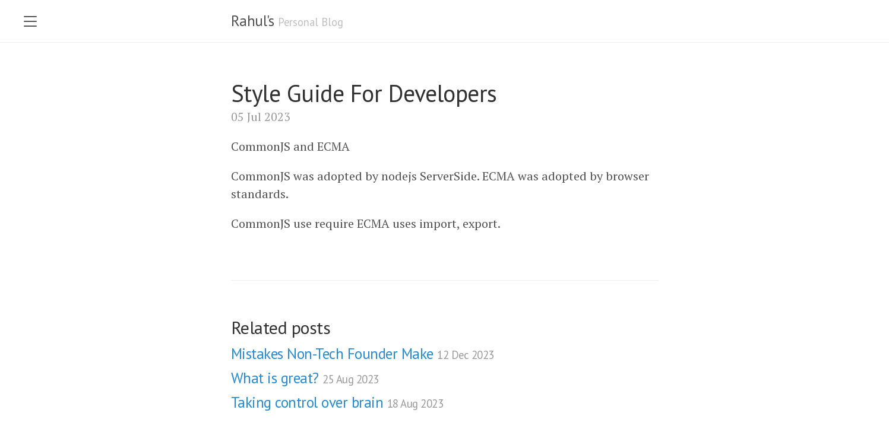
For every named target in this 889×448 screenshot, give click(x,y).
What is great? (305, 377)
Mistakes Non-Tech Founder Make (362, 353)
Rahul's (252, 20)
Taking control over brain (337, 402)
